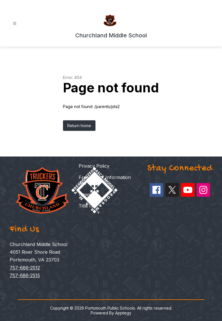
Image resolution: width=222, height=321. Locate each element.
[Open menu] (14, 23)
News (85, 194)
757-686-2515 (25, 275)
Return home (79, 125)
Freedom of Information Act (105, 180)
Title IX (86, 206)
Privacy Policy (94, 166)
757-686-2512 (25, 268)
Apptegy (123, 312)
